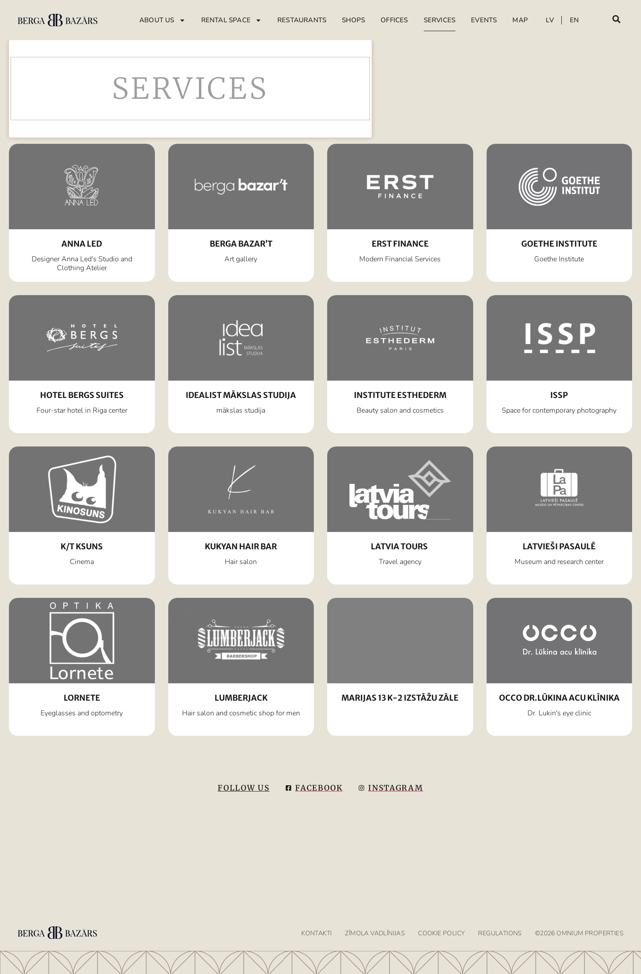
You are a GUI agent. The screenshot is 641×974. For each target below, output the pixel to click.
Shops (353, 20)
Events (484, 20)
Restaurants (301, 20)
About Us (162, 20)
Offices (394, 20)
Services (440, 20)
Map (520, 20)
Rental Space (231, 20)
